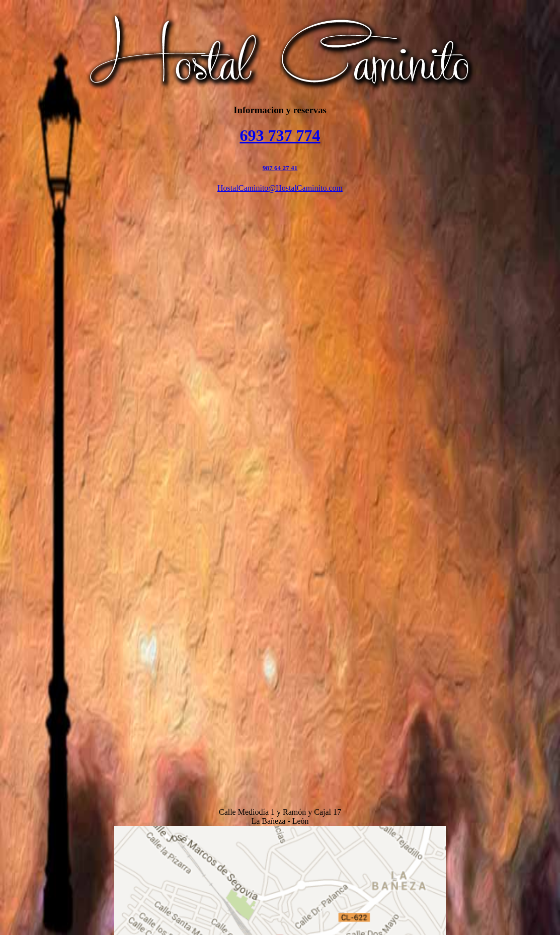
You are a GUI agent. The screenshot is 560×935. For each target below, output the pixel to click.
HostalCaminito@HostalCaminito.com (280, 188)
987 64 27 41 (280, 168)
